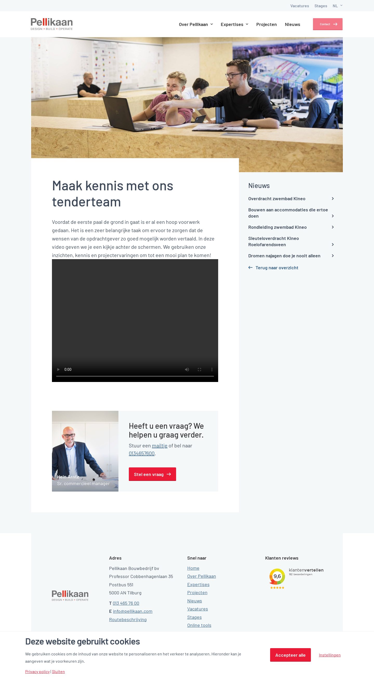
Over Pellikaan (191, 24)
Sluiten (58, 671)
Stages (321, 5)
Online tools (199, 625)
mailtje (160, 445)
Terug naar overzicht (277, 267)
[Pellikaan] (52, 24)
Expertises (230, 24)
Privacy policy (37, 671)
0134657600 (142, 453)
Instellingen (330, 654)
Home (193, 567)
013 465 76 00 (126, 603)
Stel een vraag (149, 474)
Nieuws (288, 24)
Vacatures (299, 5)
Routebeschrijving (128, 619)
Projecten (262, 24)
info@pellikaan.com (132, 611)
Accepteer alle (290, 655)
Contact (321, 24)
